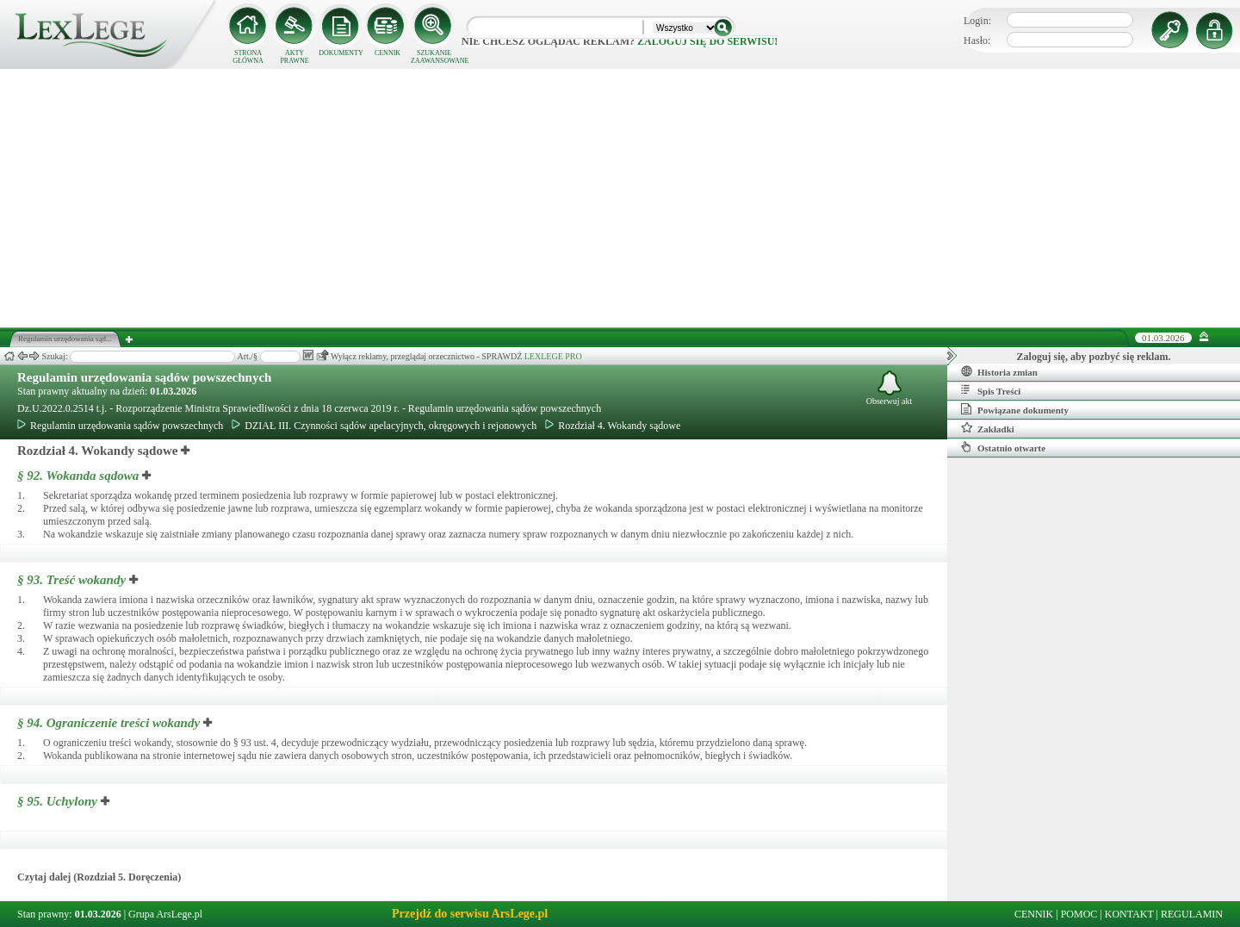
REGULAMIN (1192, 914)
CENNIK (387, 53)
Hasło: (977, 40)
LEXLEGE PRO (553, 356)
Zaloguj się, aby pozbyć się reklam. (1094, 357)
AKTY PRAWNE (294, 57)
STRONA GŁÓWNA (248, 57)
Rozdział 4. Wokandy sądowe (612, 426)
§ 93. (71, 580)
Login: (977, 21)
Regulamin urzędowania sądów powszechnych (144, 377)
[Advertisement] (620, 198)
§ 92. (78, 475)
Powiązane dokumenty (1015, 409)
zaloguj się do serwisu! (707, 41)
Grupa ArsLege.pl (165, 914)
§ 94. (108, 723)
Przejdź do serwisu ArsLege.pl (470, 913)
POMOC (1079, 914)
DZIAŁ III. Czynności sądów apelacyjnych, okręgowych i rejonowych (384, 426)
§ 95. (57, 801)
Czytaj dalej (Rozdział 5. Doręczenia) (99, 877)
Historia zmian (999, 371)
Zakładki (987, 428)
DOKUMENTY (341, 53)
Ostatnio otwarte (1003, 447)
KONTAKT (1129, 914)
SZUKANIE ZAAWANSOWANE (434, 57)
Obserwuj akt (889, 388)
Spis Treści (990, 390)
